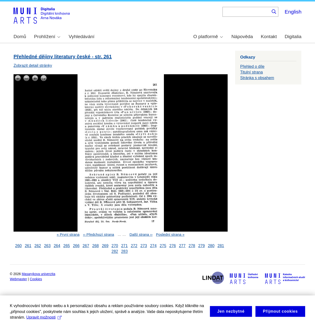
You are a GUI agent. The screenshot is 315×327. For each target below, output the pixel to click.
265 (66, 246)
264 (57, 246)
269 (105, 246)
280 (211, 246)
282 (114, 252)
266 (76, 246)
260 (18, 246)
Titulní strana (251, 72)
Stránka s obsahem (257, 78)
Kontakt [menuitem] (269, 36)
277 (182, 246)
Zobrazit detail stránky (33, 65)
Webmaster (18, 279)
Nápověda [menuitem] (242, 36)
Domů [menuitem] (20, 36)
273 (144, 246)
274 (153, 246)
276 (172, 246)
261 (28, 246)
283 (124, 252)
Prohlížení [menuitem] (47, 36)
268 (95, 246)
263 (47, 246)
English (293, 12)
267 (86, 246)
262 (37, 246)
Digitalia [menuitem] (293, 36)
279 (201, 246)
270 (114, 246)
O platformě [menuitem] (208, 36)
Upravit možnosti (44, 323)
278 (192, 246)
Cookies (36, 279)
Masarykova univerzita (38, 274)
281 (221, 246)
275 (163, 246)
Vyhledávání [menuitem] (81, 36)
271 (124, 246)
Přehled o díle (252, 66)
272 (134, 246)
